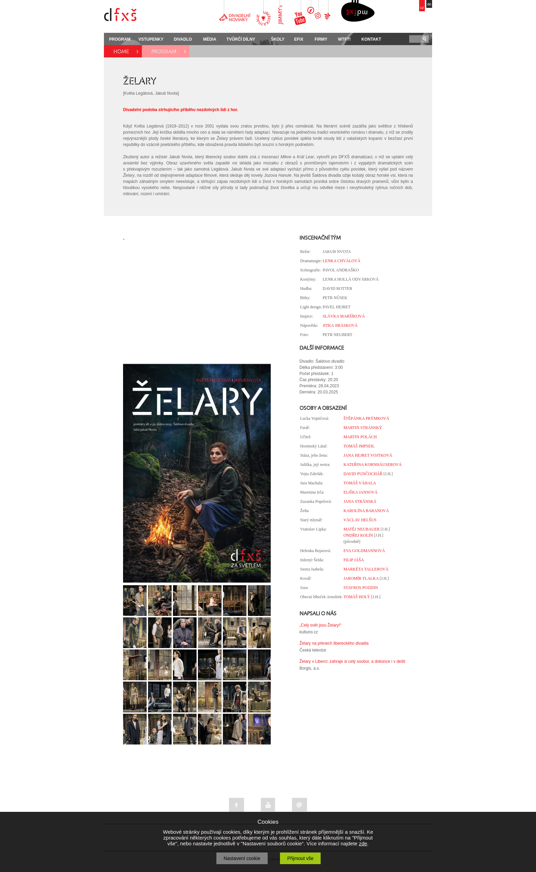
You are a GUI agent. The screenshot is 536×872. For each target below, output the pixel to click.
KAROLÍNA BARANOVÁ (366, 510)
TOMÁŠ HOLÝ (357, 596)
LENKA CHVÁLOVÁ (341, 260)
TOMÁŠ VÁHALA (360, 483)
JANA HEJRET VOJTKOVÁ (368, 455)
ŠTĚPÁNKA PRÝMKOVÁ (366, 418)
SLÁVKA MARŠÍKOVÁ (344, 316)
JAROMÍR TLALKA (361, 578)
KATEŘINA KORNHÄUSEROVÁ (373, 464)
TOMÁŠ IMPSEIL (359, 446)
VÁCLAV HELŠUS (360, 520)
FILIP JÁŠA (354, 560)
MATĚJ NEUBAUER (362, 529)
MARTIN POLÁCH (360, 436)
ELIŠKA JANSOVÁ (361, 492)
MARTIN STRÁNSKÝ (363, 427)
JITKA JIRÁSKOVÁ (340, 325)
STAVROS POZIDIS (361, 587)
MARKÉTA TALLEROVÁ (366, 569)
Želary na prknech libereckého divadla (333, 643)
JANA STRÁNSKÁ (360, 501)
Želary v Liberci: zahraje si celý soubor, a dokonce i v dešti (352, 661)
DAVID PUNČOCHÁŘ (363, 473)
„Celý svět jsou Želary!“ (320, 625)
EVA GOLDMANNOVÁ (364, 550)
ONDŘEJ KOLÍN (358, 535)
